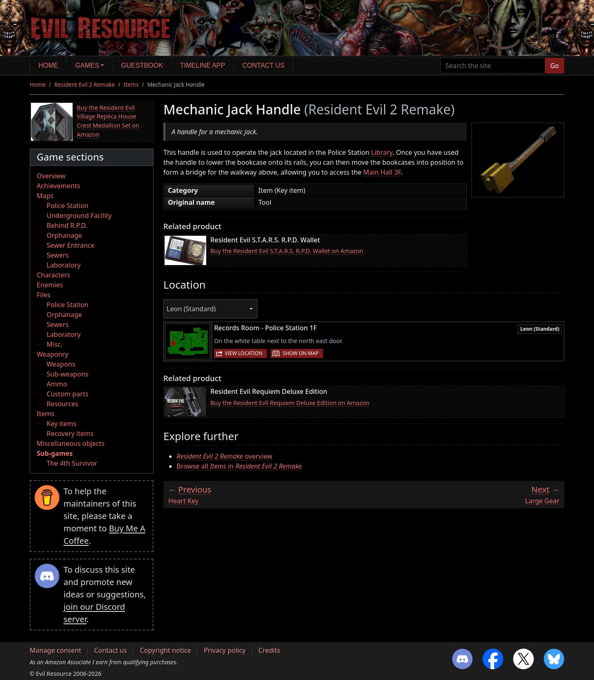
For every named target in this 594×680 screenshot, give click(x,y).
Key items (61, 423)
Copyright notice (165, 650)
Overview (51, 175)
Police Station (68, 205)
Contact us (263, 65)
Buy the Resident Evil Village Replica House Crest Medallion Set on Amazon (108, 121)
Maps (45, 195)
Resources (62, 403)
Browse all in (239, 466)
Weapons (61, 364)
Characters (53, 275)
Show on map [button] (300, 353)
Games (87, 65)
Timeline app (202, 65)
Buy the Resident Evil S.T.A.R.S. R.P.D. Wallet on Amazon (286, 251)
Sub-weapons (67, 374)
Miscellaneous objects (70, 443)
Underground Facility (79, 215)
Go (554, 65)
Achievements (58, 185)
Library (382, 152)
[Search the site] (492, 65)
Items (131, 84)
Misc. (54, 344)
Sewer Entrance (70, 245)
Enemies (50, 284)
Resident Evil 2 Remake (84, 84)
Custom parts (67, 393)
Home (48, 65)
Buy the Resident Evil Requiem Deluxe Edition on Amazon (290, 403)
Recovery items (70, 433)
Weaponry (52, 354)
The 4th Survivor (72, 463)
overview (224, 456)
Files (43, 294)
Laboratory (63, 265)
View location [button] (243, 353)
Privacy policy (224, 650)
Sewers (57, 255)
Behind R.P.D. (67, 225)
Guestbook (142, 65)
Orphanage (64, 235)
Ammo (57, 384)
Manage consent (55, 650)
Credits (269, 650)
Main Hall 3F (382, 172)
